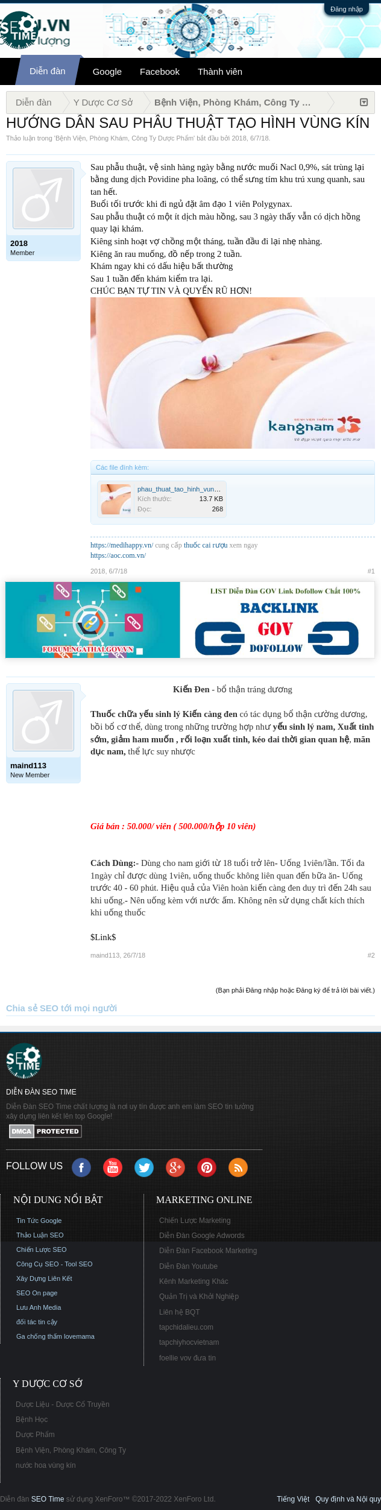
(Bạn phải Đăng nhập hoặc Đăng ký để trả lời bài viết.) (295, 990)
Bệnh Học (32, 1419)
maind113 (104, 955)
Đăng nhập (346, 9)
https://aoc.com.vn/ (118, 555)
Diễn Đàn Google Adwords (202, 1235)
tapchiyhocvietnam (189, 1342)
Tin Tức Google (38, 1220)
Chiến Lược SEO (41, 1249)
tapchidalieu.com (186, 1327)
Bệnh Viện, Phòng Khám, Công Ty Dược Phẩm (124, 138)
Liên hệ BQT (179, 1312)
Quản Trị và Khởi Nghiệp (199, 1296)
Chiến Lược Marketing (195, 1220)
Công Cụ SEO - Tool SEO (54, 1264)
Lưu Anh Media (38, 1307)
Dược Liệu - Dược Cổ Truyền (63, 1404)
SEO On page (37, 1293)
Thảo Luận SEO (40, 1235)
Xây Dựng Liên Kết (44, 1278)
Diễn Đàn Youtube (188, 1266)
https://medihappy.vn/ (121, 545)
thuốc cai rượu (206, 545)
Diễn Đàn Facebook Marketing (208, 1250)
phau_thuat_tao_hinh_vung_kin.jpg (189, 489)
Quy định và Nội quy (348, 1499)
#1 (371, 571)
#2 (371, 955)
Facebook (160, 71)
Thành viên (220, 71)
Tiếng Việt (293, 1499)
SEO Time (48, 1499)
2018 (238, 138)
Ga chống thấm (39, 1336)
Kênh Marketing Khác (193, 1281)
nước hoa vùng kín (46, 1465)
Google (107, 71)
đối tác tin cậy (36, 1321)
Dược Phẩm (35, 1434)
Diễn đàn (48, 71)
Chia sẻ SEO (32, 1008)
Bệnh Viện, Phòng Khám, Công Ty (71, 1450)
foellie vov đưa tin (187, 1358)
